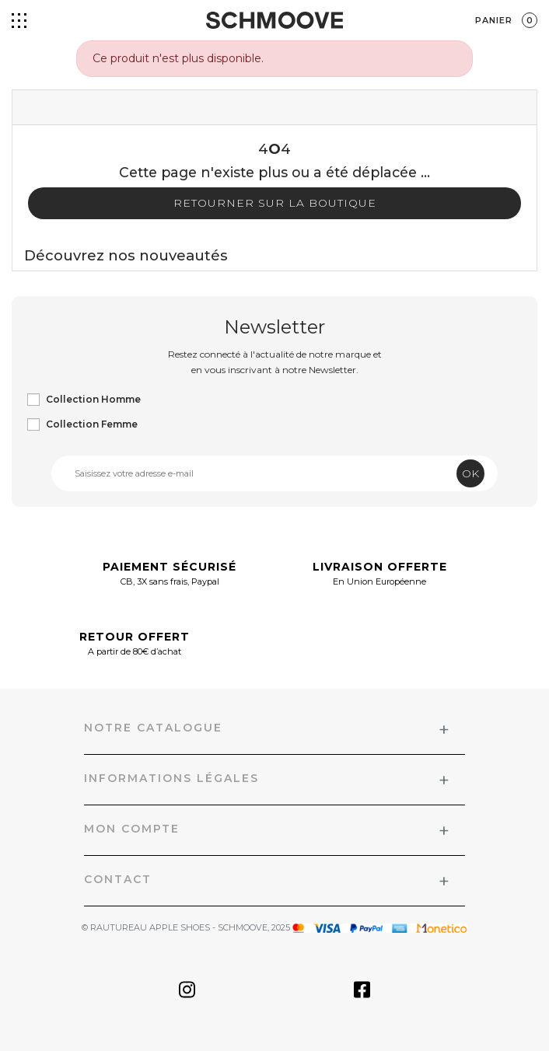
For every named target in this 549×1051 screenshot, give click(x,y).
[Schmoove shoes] (274, 20)
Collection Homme (93, 399)
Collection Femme (92, 424)
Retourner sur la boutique (274, 203)
